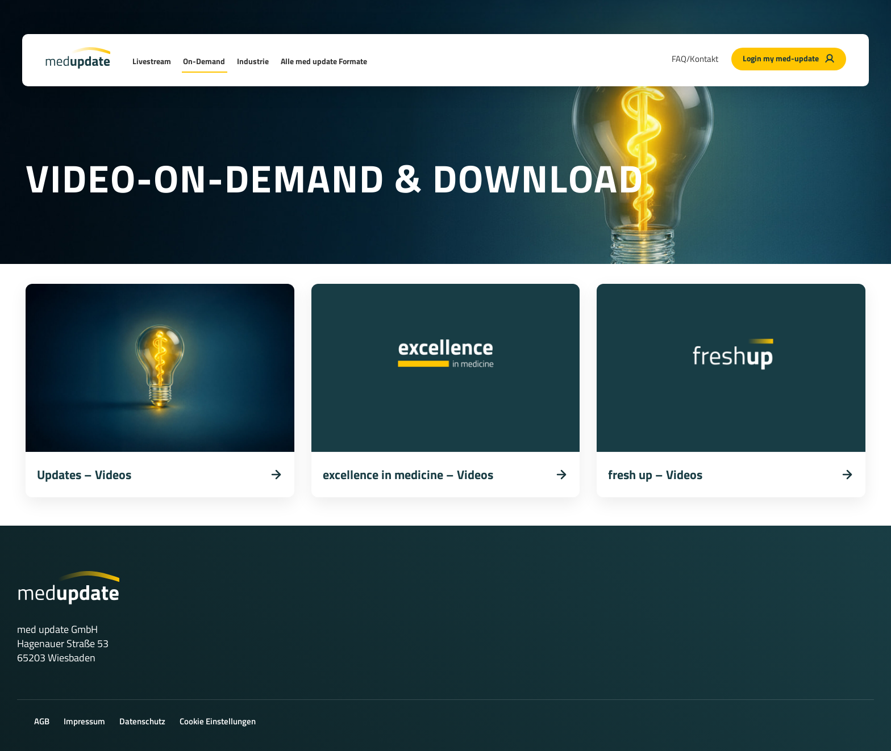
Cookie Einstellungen (218, 721)
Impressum (84, 721)
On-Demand (204, 61)
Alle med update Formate (324, 61)
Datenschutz (142, 721)
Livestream (151, 61)
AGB (41, 721)
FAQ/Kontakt (695, 58)
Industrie (253, 61)
